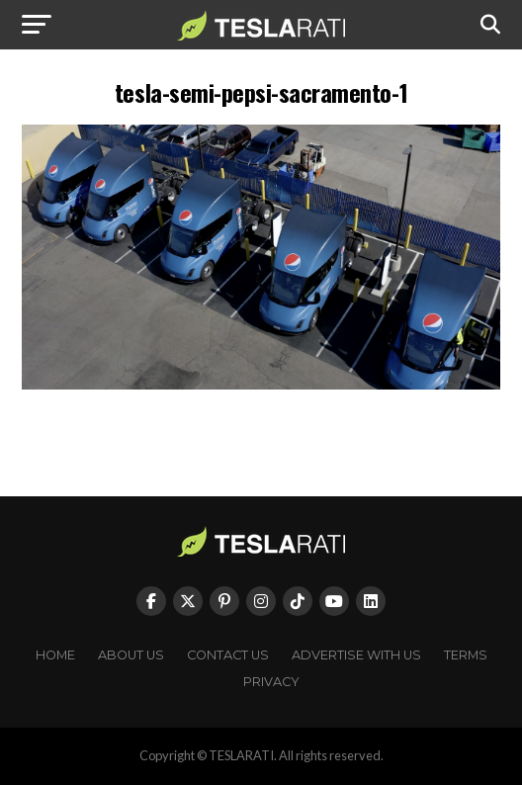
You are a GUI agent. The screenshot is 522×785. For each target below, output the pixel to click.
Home (55, 655)
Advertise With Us (356, 655)
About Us (131, 655)
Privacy (271, 681)
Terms (465, 655)
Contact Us (228, 655)
